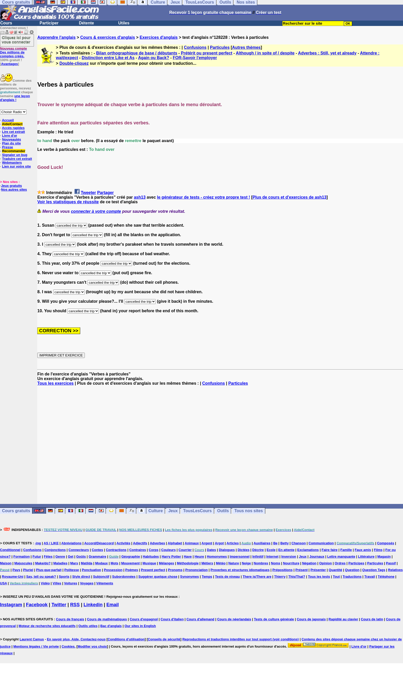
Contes (97, 550)
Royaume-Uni (12, 576)
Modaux (101, 563)
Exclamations (308, 550)
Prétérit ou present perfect (206, 53)
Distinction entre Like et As (108, 58)
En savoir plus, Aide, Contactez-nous (76, 639)
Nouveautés (11, 139)
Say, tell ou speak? (41, 576)
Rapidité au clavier (343, 619)
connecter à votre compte (96, 211)
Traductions (352, 576)
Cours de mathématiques (107, 619)
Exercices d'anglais (159, 37)
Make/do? (43, 563)
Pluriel (28, 570)
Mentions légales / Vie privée (36, 646)
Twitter (58, 604)
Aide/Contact (12, 124)
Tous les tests (319, 576)
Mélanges (166, 563)
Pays (16, 570)
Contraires (137, 550)
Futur (37, 556)
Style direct (81, 576)
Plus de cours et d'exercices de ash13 (290, 197)
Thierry (280, 576)
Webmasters (12, 162)
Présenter (318, 570)
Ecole (271, 550)
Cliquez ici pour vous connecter (16, 39)
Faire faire (329, 550)
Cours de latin (372, 619)
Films (378, 550)
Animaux (192, 543)
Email (112, 604)
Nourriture (291, 563)
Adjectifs (140, 543)
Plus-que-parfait (48, 570)
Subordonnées (123, 576)
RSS (75, 604)
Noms (275, 563)
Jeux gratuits (11, 186)
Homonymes (217, 556)
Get (71, 556)
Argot (219, 543)
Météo (221, 563)
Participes (356, 563)
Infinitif (257, 556)
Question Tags (373, 570)
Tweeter (88, 192)
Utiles (124, 23)
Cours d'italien (172, 619)
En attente (286, 550)
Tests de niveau (227, 576)
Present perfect (153, 570)
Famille (346, 550)
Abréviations (71, 543)
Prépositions (282, 570)
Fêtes (48, 556)
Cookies (68, 646)
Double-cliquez (74, 63)
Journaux (317, 556)
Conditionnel (10, 550)
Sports (64, 576)
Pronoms (175, 570)
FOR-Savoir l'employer (195, 58)
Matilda (87, 563)
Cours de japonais (311, 619)
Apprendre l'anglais (56, 37)
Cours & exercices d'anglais (107, 37)
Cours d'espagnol (144, 619)
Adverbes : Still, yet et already (327, 53)
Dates (211, 550)
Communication (321, 543)
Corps (154, 550)
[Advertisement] (220, 445)
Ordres (340, 563)
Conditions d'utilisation (126, 639)
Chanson (298, 543)
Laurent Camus (32, 639)
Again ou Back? (153, 58)
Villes (57, 583)
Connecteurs (79, 550)
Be (275, 543)
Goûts (81, 556)
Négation (309, 563)
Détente (86, 23)
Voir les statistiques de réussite (68, 202)
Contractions (116, 550)
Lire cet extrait (13, 132)
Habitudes (151, 556)
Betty (284, 543)
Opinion (325, 563)
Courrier (185, 550)
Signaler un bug (14, 155)
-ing (38, 543)
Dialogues (227, 550)
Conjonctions (55, 550)
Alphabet (175, 543)
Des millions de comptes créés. (13, 52)
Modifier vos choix (92, 646)
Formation (21, 556)
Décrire (258, 550)
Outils (223, 511)
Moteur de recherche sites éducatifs (47, 626)
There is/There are (257, 576)
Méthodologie (188, 563)
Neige (246, 563)
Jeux (173, 511)
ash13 (139, 197)
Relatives (395, 570)
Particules (220, 47)
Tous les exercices (55, 383)
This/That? (296, 576)
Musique (149, 563)
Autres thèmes (246, 47)
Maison (6, 563)
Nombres (261, 563)
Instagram (11, 604)
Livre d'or (9, 135)
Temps (207, 576)
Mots (114, 563)
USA (3, 583)
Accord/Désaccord (99, 543)
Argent (207, 543)
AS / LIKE (51, 543)
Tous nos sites (248, 511)
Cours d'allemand (201, 619)
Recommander (13, 151)
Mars (74, 563)
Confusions (195, 47)
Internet (272, 556)
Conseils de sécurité (164, 639)
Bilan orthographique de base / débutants (136, 53)
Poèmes (131, 570)
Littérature (366, 556)
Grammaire (97, 556)
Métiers (207, 563)
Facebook (37, 604)
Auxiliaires (261, 543)
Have (188, 556)
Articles (232, 543)
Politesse (71, 570)
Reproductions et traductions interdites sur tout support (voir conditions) (240, 639)
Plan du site (11, 143)
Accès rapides (13, 128)
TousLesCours (197, 511)
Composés (385, 543)
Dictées (243, 550)
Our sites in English (140, 626)
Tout (336, 576)
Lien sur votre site (16, 166)
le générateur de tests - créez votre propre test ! (203, 197)
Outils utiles (87, 626)
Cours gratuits (16, 511)
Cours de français (70, 619)
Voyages (87, 583)
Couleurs (168, 550)
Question (352, 570)
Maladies (60, 563)
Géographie (130, 556)
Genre (60, 556)
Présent (301, 570)
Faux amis (363, 550)
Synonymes (189, 576)
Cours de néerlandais (234, 619)
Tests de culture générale (274, 619)
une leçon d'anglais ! (15, 98)
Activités (123, 543)
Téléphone (386, 576)
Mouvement (130, 563)
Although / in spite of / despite (265, 53)
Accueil (8, 120)
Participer (49, 23)
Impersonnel (240, 556)
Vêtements (104, 583)
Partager (105, 192)
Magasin (384, 556)
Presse (7, 147)
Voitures (70, 583)
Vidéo (45, 583)
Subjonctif (101, 576)
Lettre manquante (341, 556)
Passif (391, 563)
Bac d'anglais (111, 626)
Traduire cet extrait (17, 159)
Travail (369, 576)
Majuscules (23, 563)
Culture (155, 511)
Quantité (335, 570)
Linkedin (93, 604)
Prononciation (196, 570)
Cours (6, 23)
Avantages (9, 64)
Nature (233, 563)
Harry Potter (171, 556)
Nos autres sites (14, 189)
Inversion (288, 556)
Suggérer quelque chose (157, 576)
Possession (113, 570)
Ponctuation (91, 570)
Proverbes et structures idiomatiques (240, 570)
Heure (199, 556)
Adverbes (157, 543)
